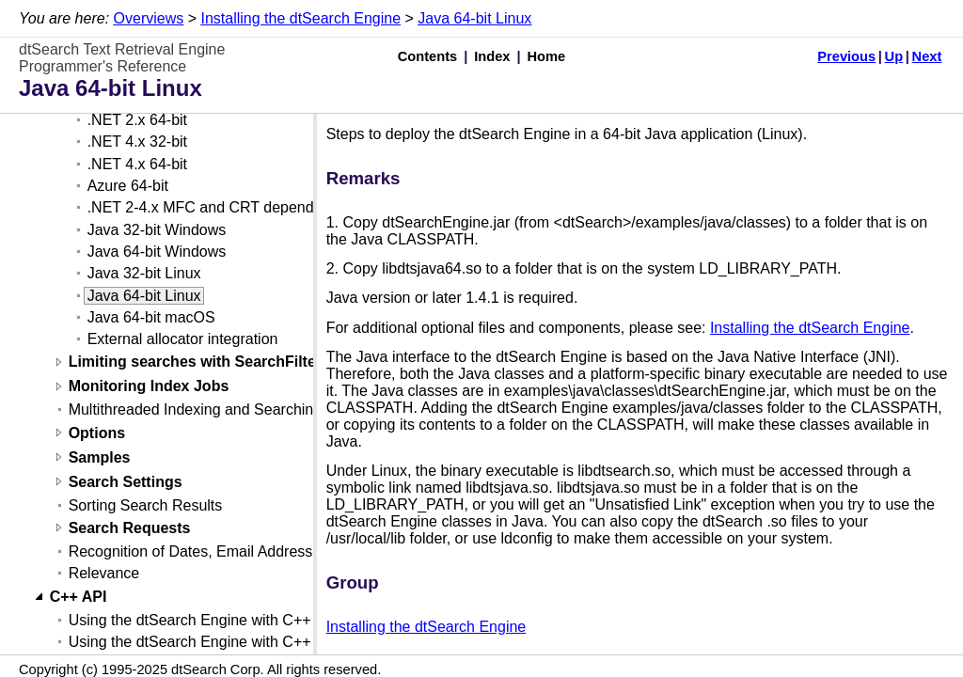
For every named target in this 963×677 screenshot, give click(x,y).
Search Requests (130, 528)
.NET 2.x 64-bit (137, 120)
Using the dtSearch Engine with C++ (190, 620)
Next (927, 56)
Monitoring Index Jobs (149, 387)
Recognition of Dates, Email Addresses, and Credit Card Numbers (289, 551)
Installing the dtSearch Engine (300, 18)
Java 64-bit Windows (157, 252)
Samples (100, 457)
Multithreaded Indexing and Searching (196, 409)
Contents (428, 56)
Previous (846, 56)
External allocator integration (182, 339)
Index (492, 56)
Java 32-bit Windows (157, 230)
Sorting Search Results (146, 505)
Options (97, 433)
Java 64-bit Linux (474, 18)
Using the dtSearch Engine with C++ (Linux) (215, 642)
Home (547, 56)
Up (894, 56)
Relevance (104, 573)
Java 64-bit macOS (151, 317)
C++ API (78, 597)
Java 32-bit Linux (144, 273)
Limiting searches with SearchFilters (199, 362)
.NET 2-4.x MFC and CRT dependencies (222, 207)
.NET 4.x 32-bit (137, 142)
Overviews (149, 18)
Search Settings (125, 482)
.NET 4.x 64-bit (137, 164)
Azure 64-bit (127, 186)
